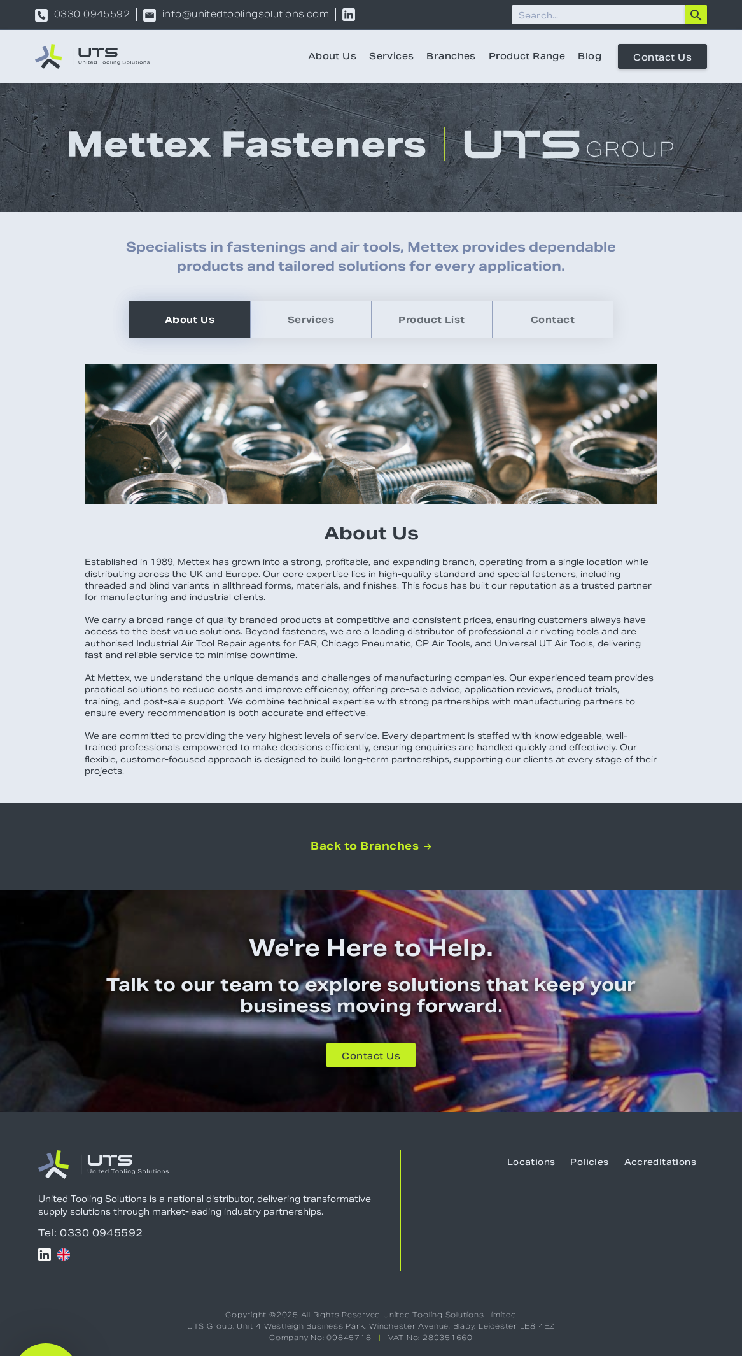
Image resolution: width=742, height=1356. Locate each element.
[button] (46, 1310)
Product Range (527, 56)
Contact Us (662, 57)
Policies (589, 1162)
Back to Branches (371, 846)
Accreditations (660, 1162)
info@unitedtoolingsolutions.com (245, 15)
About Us (332, 56)
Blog (589, 56)
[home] (92, 56)
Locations (531, 1162)
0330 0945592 (92, 15)
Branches (450, 56)
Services (391, 56)
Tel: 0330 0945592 (90, 1233)
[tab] (189, 319)
